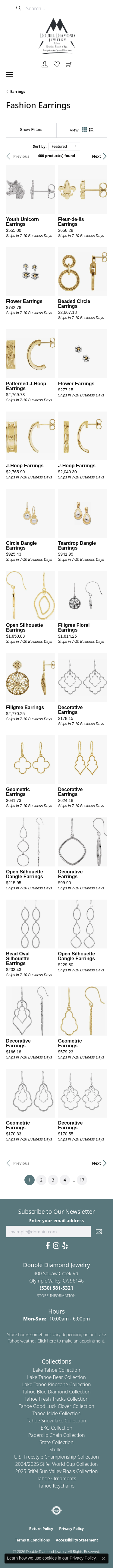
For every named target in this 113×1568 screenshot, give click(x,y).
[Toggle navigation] (12, 74)
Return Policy (41, 1528)
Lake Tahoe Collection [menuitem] (56, 1370)
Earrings (17, 91)
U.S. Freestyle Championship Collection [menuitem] (56, 1456)
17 (82, 1180)
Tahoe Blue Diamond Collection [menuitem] (56, 1391)
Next (96, 156)
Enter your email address (56, 1220)
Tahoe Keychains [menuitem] (57, 1485)
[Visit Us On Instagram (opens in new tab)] (56, 1245)
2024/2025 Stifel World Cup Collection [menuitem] (56, 1464)
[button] (45, 64)
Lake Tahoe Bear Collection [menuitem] (56, 1377)
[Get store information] (56, 1295)
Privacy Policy (71, 1528)
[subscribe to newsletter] (99, 1231)
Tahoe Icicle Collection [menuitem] (57, 1413)
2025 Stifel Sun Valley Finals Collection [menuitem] (56, 1471)
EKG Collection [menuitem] (56, 1427)
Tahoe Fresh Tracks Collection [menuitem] (56, 1399)
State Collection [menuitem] (56, 1442)
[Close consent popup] (103, 1558)
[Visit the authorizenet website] (56, 1510)
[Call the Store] (57, 1288)
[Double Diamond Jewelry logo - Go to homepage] (57, 36)
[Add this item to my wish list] (50, 219)
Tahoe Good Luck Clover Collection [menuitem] (56, 1406)
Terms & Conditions (32, 1540)
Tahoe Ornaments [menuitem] (56, 1478)
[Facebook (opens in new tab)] (48, 1245)
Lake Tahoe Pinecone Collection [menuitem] (56, 1384)
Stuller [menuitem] (56, 1449)
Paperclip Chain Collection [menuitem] (56, 1435)
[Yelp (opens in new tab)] (65, 1245)
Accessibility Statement (77, 1540)
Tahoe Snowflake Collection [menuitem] (56, 1420)
